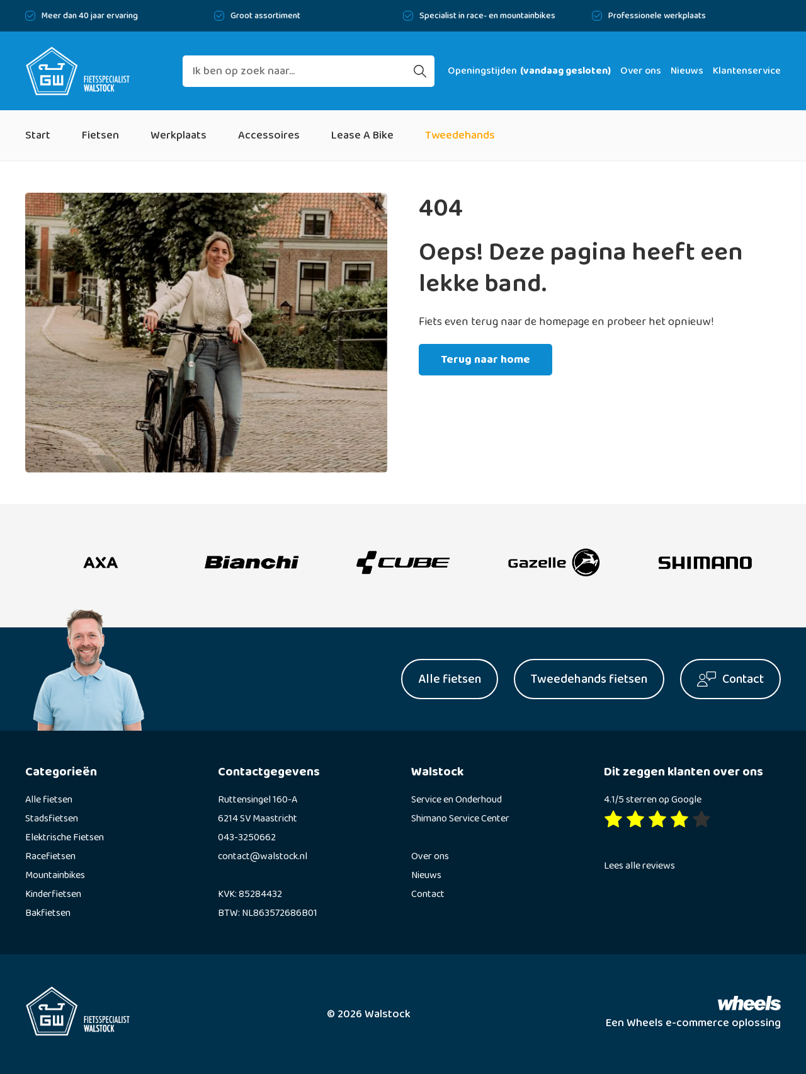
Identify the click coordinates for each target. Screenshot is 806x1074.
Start (37, 135)
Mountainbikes (55, 875)
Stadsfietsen (51, 818)
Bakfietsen (48, 913)
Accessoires (269, 135)
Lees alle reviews (639, 866)
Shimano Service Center (460, 818)
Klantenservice (747, 71)
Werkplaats (178, 135)
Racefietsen (50, 856)
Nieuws (687, 71)
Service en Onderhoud (456, 800)
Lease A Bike (362, 135)
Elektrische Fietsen (64, 837)
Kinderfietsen (53, 894)
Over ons (640, 71)
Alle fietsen (48, 800)
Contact (428, 894)
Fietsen (100, 135)
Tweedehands (460, 135)
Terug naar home (485, 359)
